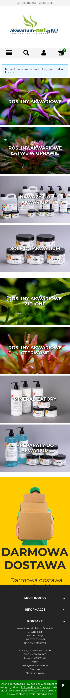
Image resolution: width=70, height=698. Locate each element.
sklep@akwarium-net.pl (35, 665)
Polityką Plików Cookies (35, 687)
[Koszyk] (61, 52)
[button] (8, 52)
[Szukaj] (26, 52)
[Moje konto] (44, 52)
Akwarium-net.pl (35, 672)
